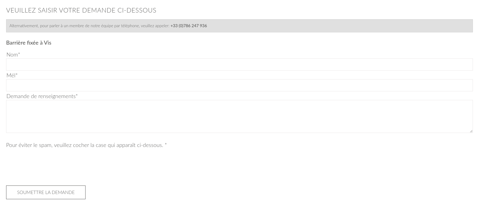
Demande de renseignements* (42, 96)
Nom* (13, 54)
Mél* (12, 75)
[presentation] (52, 165)
